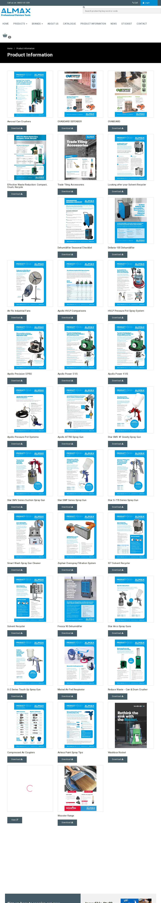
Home (5, 23)
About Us (53, 23)
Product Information (93, 23)
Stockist (126, 23)
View (14, 820)
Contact (142, 23)
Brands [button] (37, 23)
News (114, 23)
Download (17, 128)
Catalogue (69, 23)
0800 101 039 (23, 3)
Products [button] (20, 23)
